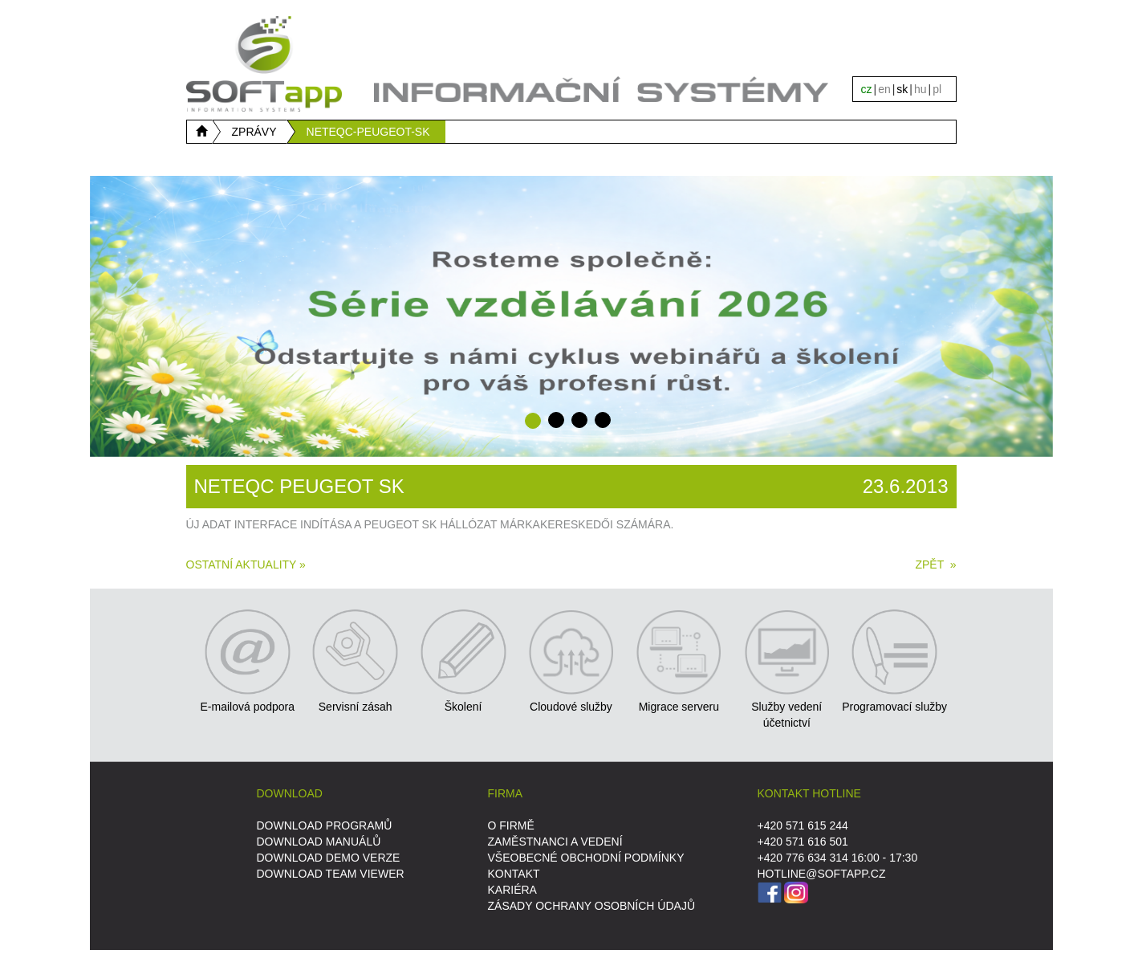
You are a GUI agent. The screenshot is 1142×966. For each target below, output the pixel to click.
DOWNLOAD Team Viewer (330, 873)
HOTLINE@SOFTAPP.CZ (822, 873)
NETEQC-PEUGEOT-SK (368, 131)
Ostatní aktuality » (246, 564)
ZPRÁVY (254, 131)
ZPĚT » (935, 564)
